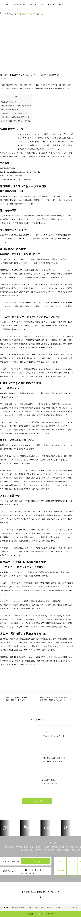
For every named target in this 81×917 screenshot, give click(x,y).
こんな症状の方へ (10, 14)
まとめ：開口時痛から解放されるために (16, 121)
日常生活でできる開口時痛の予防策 (14, 113)
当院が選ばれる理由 (19, 5)
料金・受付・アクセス (55, 5)
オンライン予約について (37, 14)
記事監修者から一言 (9, 102)
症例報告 (23, 14)
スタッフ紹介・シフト (36, 5)
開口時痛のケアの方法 (9, 109)
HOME (6, 5)
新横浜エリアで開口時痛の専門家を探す (16, 117)
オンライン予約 (35, 861)
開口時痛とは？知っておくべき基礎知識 (16, 106)
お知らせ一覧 (37, 801)
